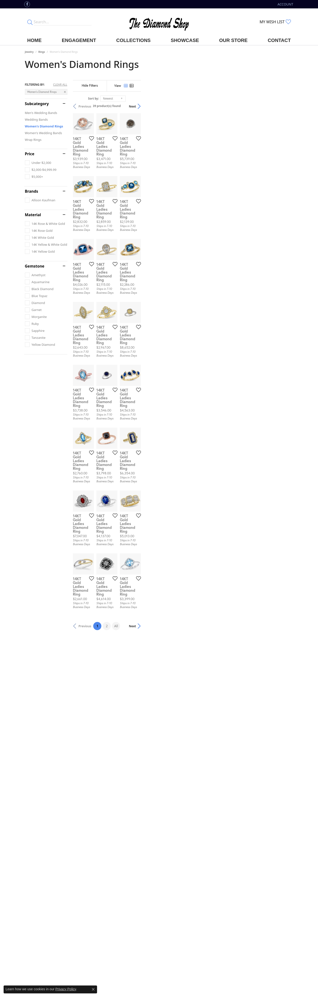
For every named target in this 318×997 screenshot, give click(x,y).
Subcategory (37, 104)
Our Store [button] (233, 40)
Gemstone (35, 266)
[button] (285, 4)
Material (33, 215)
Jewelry (29, 52)
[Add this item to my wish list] (141, 189)
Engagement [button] (79, 40)
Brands (31, 191)
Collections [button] (133, 40)
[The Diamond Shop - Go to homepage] (158, 22)
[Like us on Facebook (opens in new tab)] (27, 4)
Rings (41, 52)
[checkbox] (38, 163)
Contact (279, 40)
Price (30, 154)
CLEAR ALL (60, 84)
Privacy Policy (65, 989)
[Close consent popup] (93, 989)
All (192, 879)
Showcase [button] (185, 40)
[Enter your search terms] (63, 21)
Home (34, 40)
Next (285, 106)
